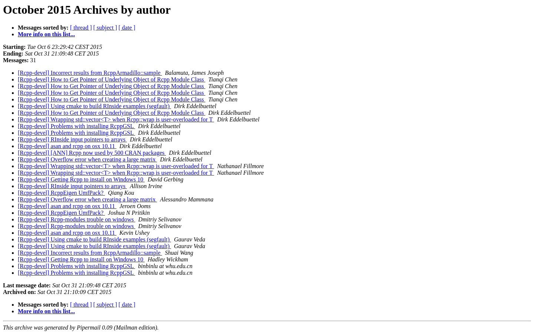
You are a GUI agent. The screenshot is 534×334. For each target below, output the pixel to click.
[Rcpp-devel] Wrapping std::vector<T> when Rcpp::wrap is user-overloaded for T (116, 119)
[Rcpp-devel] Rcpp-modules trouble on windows (76, 219)
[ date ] (127, 27)
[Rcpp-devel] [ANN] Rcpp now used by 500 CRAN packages (92, 153)
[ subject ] (105, 27)
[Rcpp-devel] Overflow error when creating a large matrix (87, 159)
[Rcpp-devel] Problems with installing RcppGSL (76, 126)
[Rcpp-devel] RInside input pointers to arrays (72, 139)
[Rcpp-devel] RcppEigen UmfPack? (61, 193)
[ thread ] (81, 27)
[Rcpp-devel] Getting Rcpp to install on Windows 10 (81, 179)
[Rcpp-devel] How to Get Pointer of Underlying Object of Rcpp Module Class (111, 79)
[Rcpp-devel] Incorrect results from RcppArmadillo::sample (90, 73)
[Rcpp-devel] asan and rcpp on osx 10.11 (67, 146)
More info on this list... (46, 34)
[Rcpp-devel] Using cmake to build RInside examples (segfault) (94, 106)
